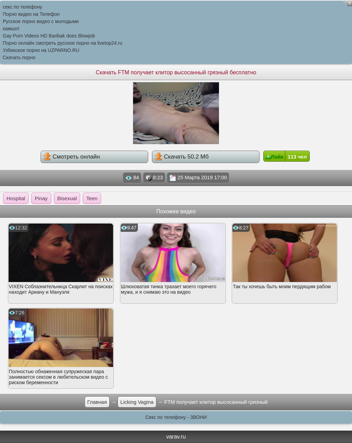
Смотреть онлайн (71, 156)
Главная (97, 402)
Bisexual (67, 198)
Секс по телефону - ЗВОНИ (176, 417)
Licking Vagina (136, 402)
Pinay (41, 198)
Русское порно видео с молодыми (41, 21)
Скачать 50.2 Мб (182, 156)
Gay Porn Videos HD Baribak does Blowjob (49, 36)
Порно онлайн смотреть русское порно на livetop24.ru (62, 43)
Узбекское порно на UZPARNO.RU (41, 50)
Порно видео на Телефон (31, 14)
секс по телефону (22, 7)
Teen (92, 198)
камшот (11, 28)
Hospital (16, 198)
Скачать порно (19, 57)
